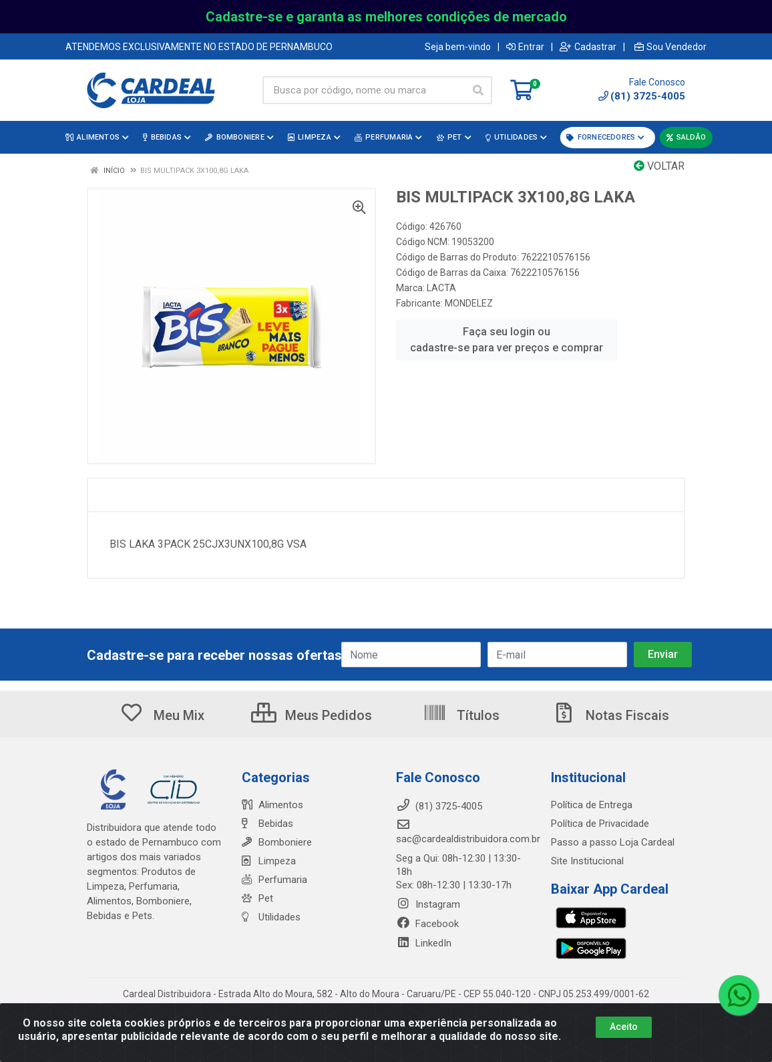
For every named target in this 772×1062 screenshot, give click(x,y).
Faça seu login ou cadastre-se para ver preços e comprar (506, 339)
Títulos (461, 715)
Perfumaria (274, 880)
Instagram (428, 904)
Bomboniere (277, 842)
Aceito (624, 1027)
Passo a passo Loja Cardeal (612, 842)
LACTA (441, 288)
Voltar (659, 166)
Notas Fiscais (610, 715)
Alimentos (272, 805)
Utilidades (271, 917)
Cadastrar (588, 46)
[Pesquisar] (478, 90)
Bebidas (267, 824)
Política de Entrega (591, 805)
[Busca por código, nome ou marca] (363, 90)
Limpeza (269, 861)
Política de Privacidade (600, 824)
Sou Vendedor (670, 46)
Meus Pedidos (311, 715)
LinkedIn (423, 943)
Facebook (427, 924)
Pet (257, 898)
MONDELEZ (469, 303)
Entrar (525, 46)
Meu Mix (162, 715)
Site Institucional (587, 861)
